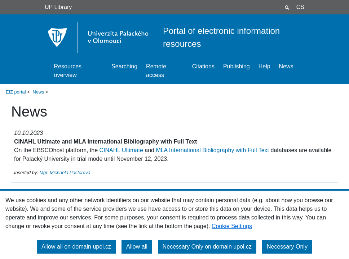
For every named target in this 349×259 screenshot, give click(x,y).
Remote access (156, 70)
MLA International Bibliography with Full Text (212, 150)
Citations (203, 66)
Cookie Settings (232, 226)
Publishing (236, 66)
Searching (124, 66)
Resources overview (67, 70)
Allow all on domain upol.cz (76, 247)
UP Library (58, 7)
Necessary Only (287, 247)
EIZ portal (16, 92)
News (286, 66)
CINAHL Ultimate (121, 150)
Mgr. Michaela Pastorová (64, 172)
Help (264, 66)
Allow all (136, 247)
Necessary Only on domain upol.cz (207, 247)
